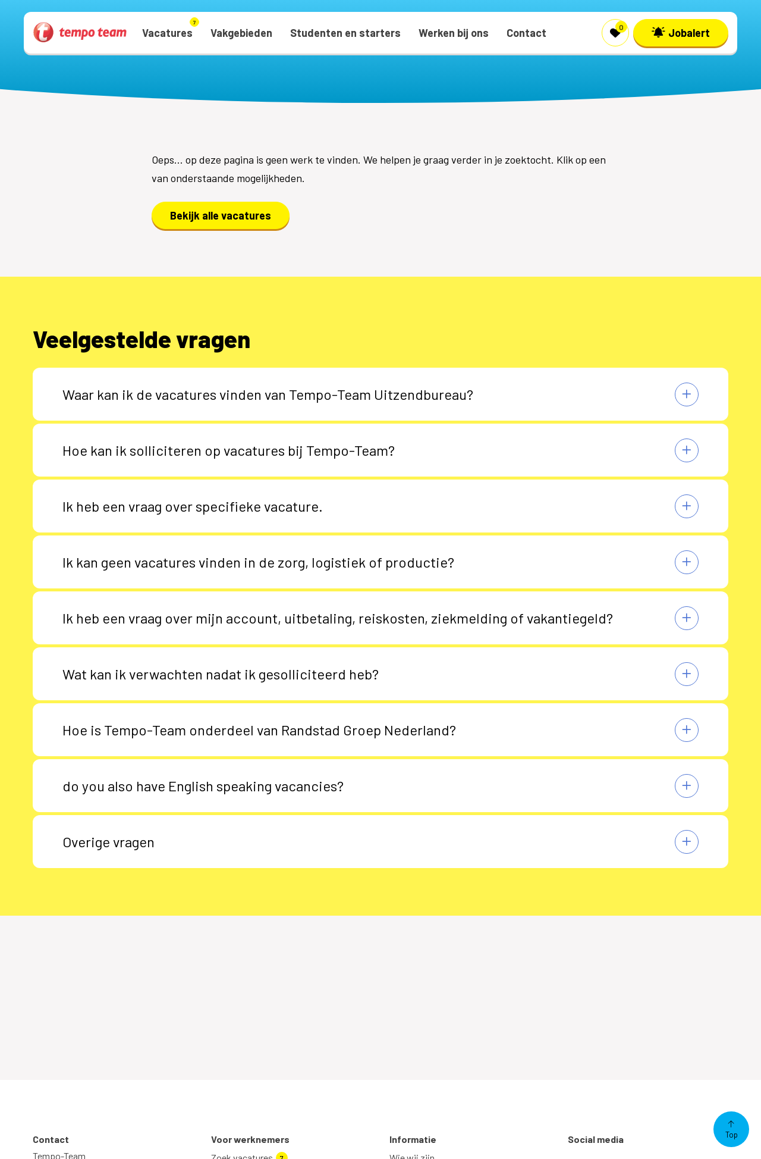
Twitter (594, 1146)
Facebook (599, 1127)
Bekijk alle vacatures (220, 215)
